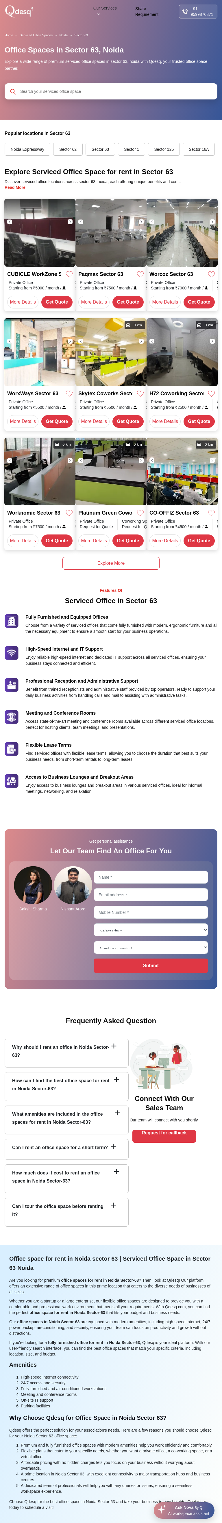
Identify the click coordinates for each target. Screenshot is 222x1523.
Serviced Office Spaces (36, 35)
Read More (15, 187)
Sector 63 (81, 35)
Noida (63, 35)
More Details (23, 302)
